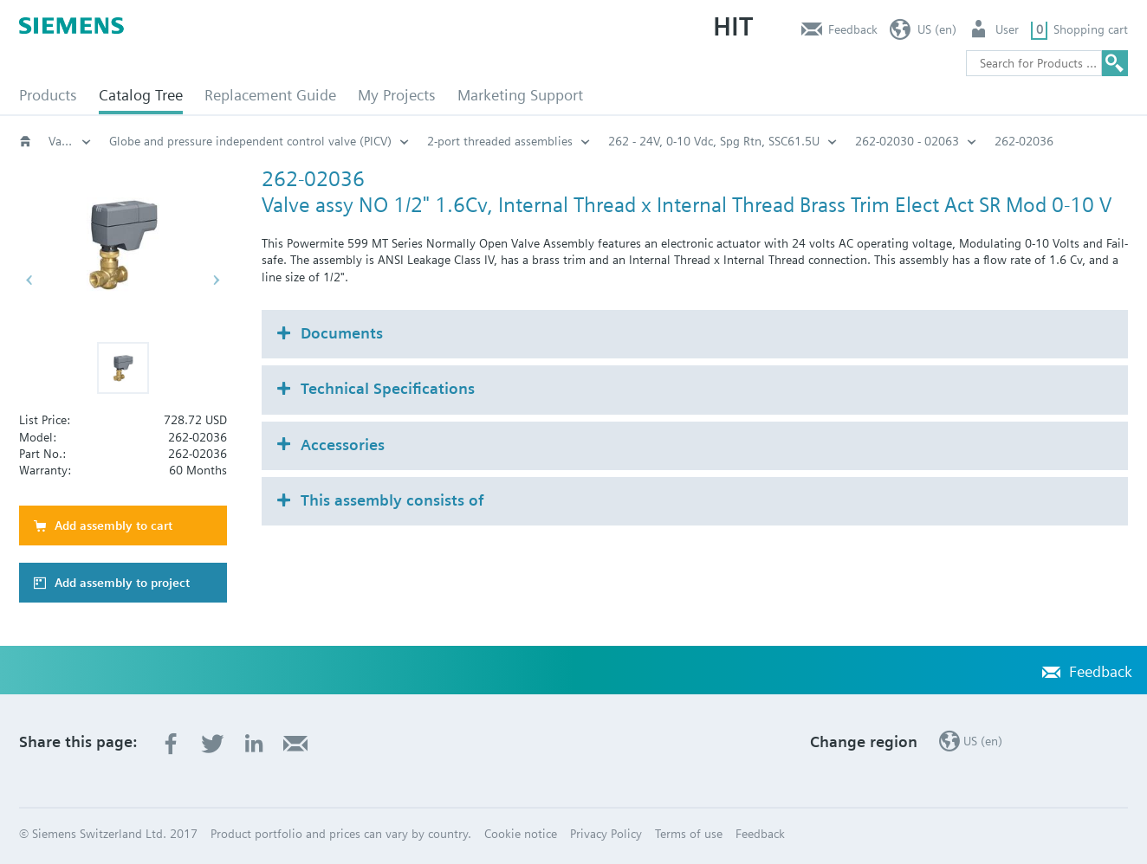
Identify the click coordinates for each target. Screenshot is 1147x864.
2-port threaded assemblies (500, 141)
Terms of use (689, 834)
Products (48, 95)
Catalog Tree (141, 95)
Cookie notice (520, 834)
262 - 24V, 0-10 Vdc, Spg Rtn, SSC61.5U (714, 141)
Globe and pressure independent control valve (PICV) (250, 141)
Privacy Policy (606, 834)
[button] (123, 368)
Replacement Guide (270, 95)
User (1007, 29)
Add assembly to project (122, 583)
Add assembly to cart (113, 525)
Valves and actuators (70, 141)
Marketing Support (520, 95)
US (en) (936, 29)
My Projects (397, 95)
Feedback (853, 29)
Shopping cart (1090, 29)
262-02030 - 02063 (907, 141)
